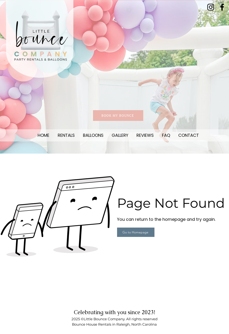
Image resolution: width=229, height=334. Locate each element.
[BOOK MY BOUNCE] (118, 115)
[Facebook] (222, 7)
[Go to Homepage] (135, 232)
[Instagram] (210, 7)
